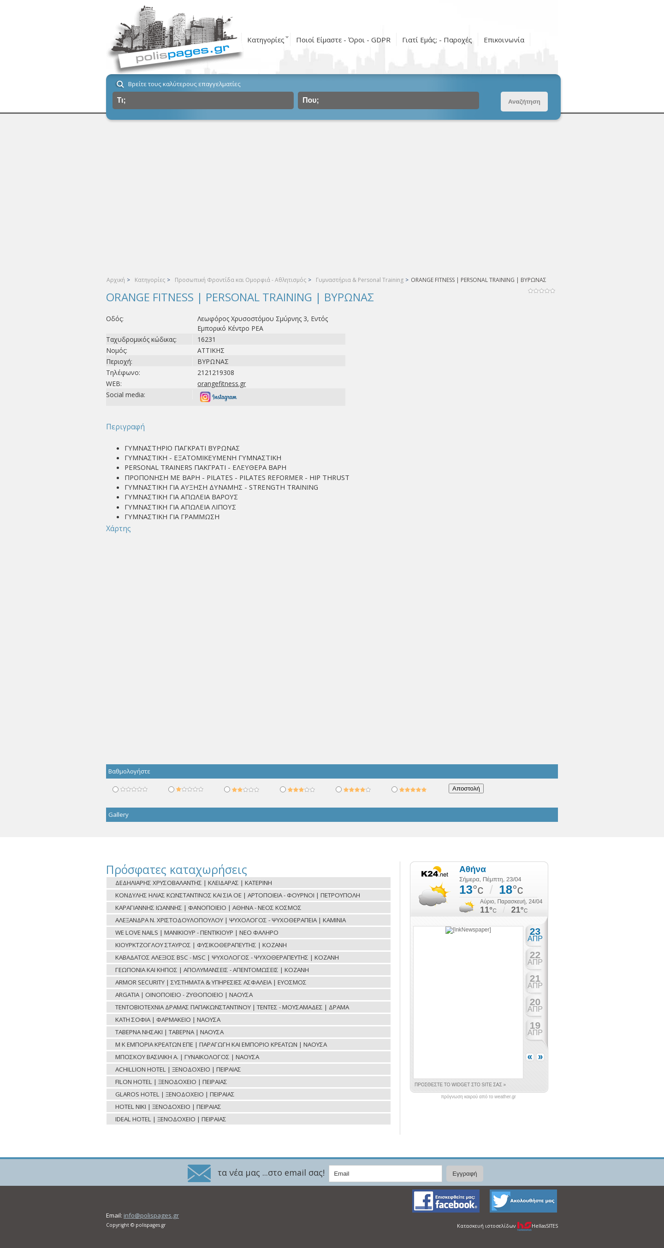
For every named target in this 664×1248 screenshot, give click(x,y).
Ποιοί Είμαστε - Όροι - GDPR (343, 39)
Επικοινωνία (504, 39)
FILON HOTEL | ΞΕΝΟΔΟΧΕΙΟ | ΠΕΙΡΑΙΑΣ (171, 1082)
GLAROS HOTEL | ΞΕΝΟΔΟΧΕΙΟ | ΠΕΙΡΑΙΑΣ (175, 1094)
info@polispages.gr (151, 1215)
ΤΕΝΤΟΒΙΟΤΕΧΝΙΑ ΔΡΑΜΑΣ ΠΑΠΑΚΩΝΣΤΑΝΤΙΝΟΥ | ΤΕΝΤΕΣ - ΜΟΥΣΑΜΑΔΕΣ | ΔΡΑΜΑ (232, 1007)
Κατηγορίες (266, 39)
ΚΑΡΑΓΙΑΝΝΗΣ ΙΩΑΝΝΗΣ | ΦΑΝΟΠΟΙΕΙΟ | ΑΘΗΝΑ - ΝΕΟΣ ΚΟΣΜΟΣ (208, 907)
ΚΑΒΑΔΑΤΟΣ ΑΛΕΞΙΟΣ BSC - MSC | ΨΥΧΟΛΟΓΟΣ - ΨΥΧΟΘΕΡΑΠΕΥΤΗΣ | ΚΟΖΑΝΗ (227, 957)
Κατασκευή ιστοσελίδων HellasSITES (507, 1226)
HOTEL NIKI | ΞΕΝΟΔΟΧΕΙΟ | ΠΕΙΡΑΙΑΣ (168, 1106)
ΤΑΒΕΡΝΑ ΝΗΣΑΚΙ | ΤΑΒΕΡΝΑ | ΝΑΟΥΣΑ (169, 1032)
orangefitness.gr (221, 383)
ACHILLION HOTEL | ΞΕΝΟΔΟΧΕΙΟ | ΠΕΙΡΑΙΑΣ (178, 1069)
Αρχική (116, 280)
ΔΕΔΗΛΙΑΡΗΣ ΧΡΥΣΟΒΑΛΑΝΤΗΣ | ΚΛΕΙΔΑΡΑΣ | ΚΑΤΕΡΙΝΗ (193, 883)
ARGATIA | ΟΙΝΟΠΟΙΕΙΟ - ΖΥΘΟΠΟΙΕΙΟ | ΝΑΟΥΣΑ (184, 994)
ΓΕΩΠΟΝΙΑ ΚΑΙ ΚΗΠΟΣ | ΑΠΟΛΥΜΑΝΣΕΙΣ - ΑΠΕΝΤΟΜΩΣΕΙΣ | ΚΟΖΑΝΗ (212, 970)
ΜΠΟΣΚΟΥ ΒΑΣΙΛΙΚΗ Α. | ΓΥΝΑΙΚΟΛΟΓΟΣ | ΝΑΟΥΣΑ (187, 1057)
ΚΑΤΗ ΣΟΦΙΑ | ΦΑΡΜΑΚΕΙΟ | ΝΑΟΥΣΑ (167, 1019)
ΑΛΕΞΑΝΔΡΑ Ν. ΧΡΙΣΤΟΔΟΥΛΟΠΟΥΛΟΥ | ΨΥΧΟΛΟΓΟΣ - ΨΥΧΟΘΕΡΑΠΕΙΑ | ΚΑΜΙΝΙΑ (230, 920)
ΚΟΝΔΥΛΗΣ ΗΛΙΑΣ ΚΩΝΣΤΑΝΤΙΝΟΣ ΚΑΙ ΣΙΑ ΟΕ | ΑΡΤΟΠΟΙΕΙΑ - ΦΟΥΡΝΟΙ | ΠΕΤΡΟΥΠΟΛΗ (237, 895)
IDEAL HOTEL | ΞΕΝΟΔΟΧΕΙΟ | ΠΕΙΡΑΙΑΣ (170, 1119)
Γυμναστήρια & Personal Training (359, 280)
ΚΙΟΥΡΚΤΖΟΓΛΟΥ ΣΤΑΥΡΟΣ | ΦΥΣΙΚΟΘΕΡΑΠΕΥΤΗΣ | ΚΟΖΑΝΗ (201, 945)
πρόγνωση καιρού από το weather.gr (478, 1097)
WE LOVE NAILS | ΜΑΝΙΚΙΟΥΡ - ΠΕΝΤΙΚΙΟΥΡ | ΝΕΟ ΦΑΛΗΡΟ (197, 932)
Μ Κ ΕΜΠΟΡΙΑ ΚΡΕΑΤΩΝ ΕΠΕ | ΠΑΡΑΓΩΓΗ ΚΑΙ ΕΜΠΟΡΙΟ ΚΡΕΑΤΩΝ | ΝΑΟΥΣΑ (221, 1044)
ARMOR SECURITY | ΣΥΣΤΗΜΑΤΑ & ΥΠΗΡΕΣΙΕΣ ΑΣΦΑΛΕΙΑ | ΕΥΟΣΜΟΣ (211, 982)
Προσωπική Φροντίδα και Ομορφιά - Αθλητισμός (240, 280)
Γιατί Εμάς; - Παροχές (437, 39)
